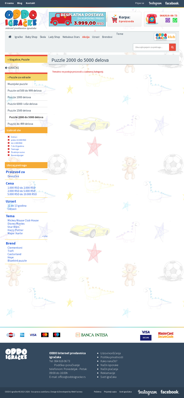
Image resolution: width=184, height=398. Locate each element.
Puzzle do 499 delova (20, 123)
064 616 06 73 (62, 361)
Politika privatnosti (111, 357)
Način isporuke (109, 365)
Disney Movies (16, 223)
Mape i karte (15, 233)
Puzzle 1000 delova (19, 97)
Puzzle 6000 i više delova (22, 104)
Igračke (19, 37)
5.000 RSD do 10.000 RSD (22, 194)
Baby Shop (31, 37)
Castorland (14, 254)
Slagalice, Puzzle (19, 59)
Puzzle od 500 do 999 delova (25, 90)
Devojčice (13, 176)
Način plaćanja (109, 369)
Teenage (13, 149)
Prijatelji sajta (110, 391)
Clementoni (15, 247)
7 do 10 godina (16, 146)
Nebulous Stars (71, 37)
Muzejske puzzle (18, 84)
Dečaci (12, 137)
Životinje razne (16, 152)
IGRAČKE (12, 67)
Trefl (11, 250)
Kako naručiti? (108, 361)
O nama (9, 3)
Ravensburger (16, 155)
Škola (43, 37)
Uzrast (96, 37)
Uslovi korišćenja (110, 353)
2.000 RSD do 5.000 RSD (21, 190)
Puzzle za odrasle (20, 77)
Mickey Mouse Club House (23, 220)
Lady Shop (54, 37)
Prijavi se (139, 3)
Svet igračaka (108, 377)
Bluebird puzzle (17, 260)
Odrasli (12, 208)
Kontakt (30, 3)
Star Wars (13, 226)
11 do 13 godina (17, 205)
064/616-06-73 (168, 15)
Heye (11, 257)
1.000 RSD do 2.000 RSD (21, 187)
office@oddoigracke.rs (72, 377)
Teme (119, 34)
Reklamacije (107, 373)
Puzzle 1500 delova (19, 110)
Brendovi (107, 37)
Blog (19, 3)
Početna (97, 391)
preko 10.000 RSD (17, 140)
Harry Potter (15, 230)
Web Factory (76, 391)
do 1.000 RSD (15, 143)
